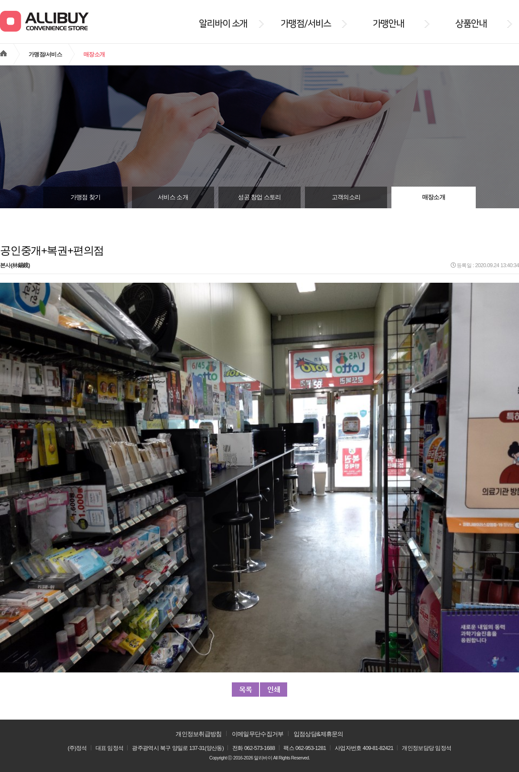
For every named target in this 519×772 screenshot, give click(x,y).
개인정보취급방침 (198, 733)
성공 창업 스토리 (259, 197)
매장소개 (433, 197)
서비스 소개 (173, 197)
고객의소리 (346, 197)
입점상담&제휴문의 (318, 733)
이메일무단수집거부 (258, 733)
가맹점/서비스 (45, 54)
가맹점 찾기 (85, 197)
